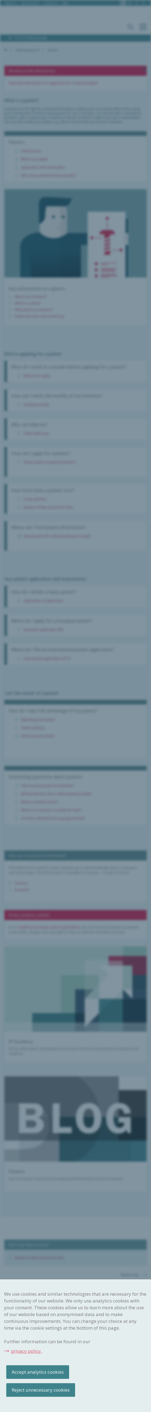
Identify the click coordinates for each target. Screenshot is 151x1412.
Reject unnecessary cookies (41, 1390)
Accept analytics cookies (38, 1372)
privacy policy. (26, 1351)
